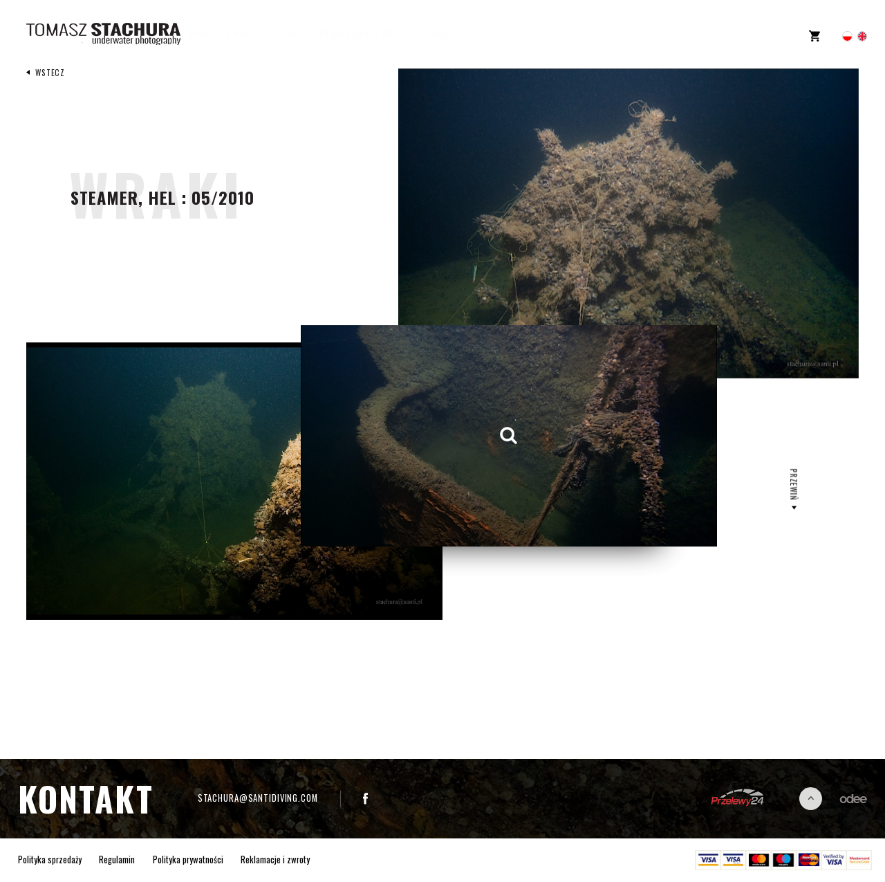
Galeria (299, 34)
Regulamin (117, 860)
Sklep (455, 34)
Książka (379, 34)
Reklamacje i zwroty (275, 860)
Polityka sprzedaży (50, 860)
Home (211, 34)
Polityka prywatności (188, 860)
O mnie (252, 34)
